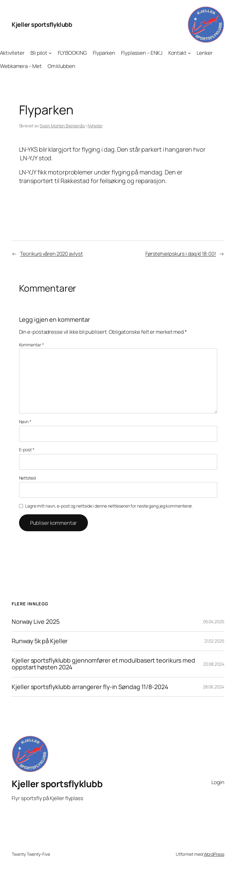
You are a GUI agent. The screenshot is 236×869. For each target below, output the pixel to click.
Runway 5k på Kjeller (40, 641)
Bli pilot (38, 52)
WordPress (214, 854)
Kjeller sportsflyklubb (42, 24)
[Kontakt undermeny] (189, 52)
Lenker (204, 52)
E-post (26, 449)
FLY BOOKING (72, 52)
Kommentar (31, 345)
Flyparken (104, 52)
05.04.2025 (213, 621)
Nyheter (95, 126)
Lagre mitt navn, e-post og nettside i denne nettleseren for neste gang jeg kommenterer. (109, 506)
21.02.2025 (214, 641)
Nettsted (27, 478)
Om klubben (61, 66)
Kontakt (177, 52)
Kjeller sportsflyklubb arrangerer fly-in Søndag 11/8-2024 (90, 687)
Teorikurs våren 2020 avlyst (51, 253)
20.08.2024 (213, 664)
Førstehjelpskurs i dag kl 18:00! (180, 253)
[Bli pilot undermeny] (50, 52)
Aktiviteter (12, 52)
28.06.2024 (213, 687)
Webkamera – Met (21, 66)
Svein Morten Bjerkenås (62, 126)
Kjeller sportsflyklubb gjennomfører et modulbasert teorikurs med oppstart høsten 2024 (103, 664)
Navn (25, 422)
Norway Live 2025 (35, 621)
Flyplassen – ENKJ (141, 52)
